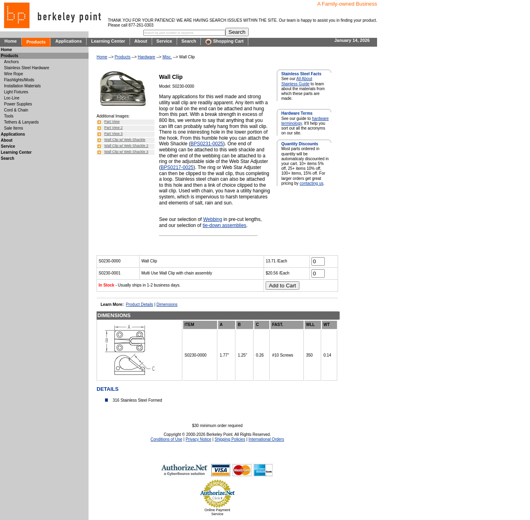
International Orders (266, 439)
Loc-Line (11, 98)
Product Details (139, 304)
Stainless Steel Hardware (26, 68)
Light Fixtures (16, 92)
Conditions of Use (166, 439)
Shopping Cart (224, 42)
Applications (68, 41)
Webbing (212, 219)
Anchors (11, 62)
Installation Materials (22, 86)
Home (10, 41)
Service (164, 41)
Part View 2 (113, 128)
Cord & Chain (16, 110)
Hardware (146, 57)
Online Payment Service (217, 512)
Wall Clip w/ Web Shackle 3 (126, 152)
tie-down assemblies (224, 225)
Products (36, 41)
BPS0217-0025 (177, 167)
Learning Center (108, 41)
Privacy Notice (198, 439)
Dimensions (167, 304)
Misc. (167, 57)
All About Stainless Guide (296, 81)
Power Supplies (18, 104)
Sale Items (13, 128)
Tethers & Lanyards (21, 122)
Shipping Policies (229, 439)
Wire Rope (13, 74)
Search (188, 41)
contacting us (312, 183)
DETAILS (108, 389)
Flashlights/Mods (19, 80)
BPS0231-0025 (206, 144)
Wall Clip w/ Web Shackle (124, 140)
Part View (112, 122)
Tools (8, 116)
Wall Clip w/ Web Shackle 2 (126, 146)
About (140, 41)
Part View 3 (113, 134)
